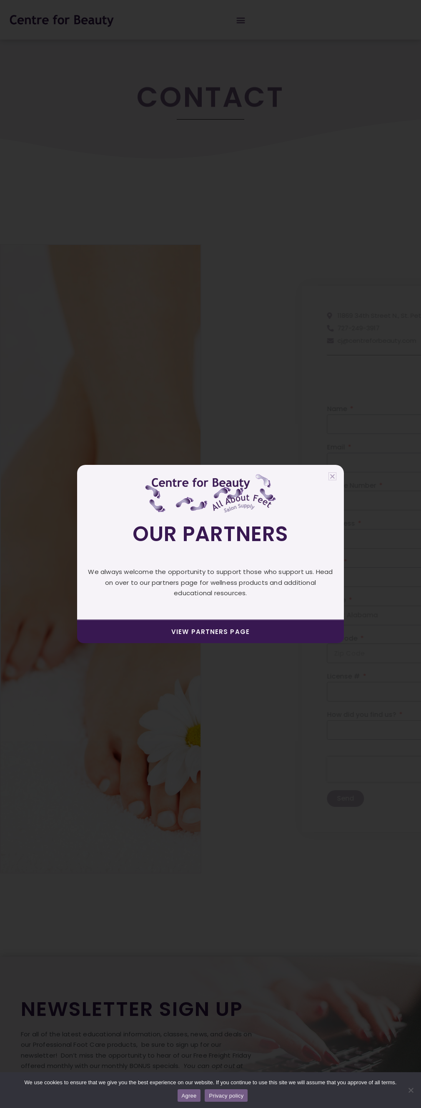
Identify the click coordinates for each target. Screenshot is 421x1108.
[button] (332, 476)
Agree (189, 1096)
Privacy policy (226, 1096)
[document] (210, 554)
